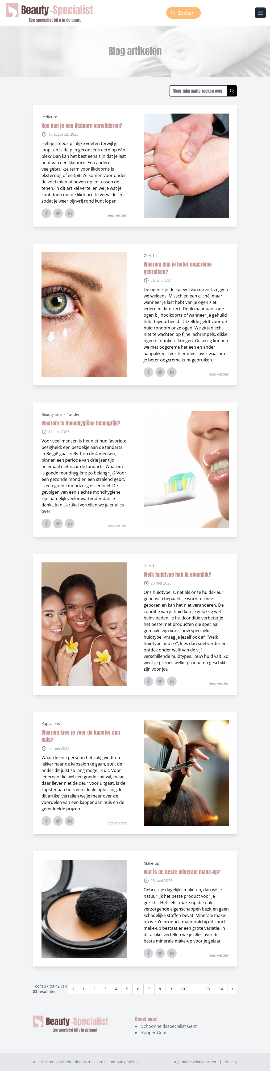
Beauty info (51, 414)
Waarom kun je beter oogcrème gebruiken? (178, 268)
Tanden (74, 414)
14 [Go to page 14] (221, 988)
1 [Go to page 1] (83, 988)
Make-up (151, 863)
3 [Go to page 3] (105, 988)
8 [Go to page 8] (160, 988)
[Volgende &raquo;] (232, 989)
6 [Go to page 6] (138, 988)
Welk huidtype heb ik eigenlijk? (177, 574)
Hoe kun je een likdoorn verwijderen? (81, 126)
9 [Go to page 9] (171, 988)
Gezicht (150, 255)
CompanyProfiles (123, 1061)
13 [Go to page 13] (208, 988)
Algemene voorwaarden (195, 1061)
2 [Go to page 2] (94, 988)
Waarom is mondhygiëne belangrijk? (81, 423)
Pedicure (49, 116)
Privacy (231, 1061)
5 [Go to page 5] (127, 988)
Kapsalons (50, 723)
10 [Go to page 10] (183, 988)
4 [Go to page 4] (116, 988)
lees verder (117, 215)
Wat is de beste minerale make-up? (182, 872)
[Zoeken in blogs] (198, 91)
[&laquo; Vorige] (73, 989)
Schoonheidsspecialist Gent (169, 1026)
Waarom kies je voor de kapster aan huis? (80, 736)
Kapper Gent (154, 1033)
